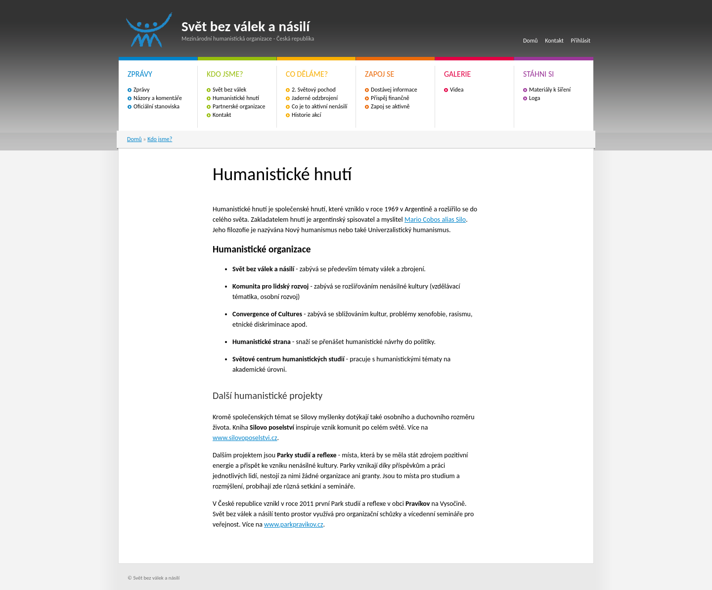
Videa (457, 89)
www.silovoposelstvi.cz (245, 438)
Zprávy (141, 89)
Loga (534, 98)
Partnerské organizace (239, 106)
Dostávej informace (394, 89)
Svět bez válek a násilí (149, 30)
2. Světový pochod (314, 89)
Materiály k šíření (550, 89)
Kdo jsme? (159, 139)
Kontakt (554, 40)
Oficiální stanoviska (156, 106)
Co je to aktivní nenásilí (319, 106)
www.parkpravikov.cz (293, 524)
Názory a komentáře (158, 98)
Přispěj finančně (390, 98)
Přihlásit (580, 40)
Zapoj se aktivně (390, 106)
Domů (530, 40)
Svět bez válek (229, 89)
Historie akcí (306, 114)
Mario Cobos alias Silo (435, 219)
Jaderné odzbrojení (315, 98)
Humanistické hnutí (236, 98)
